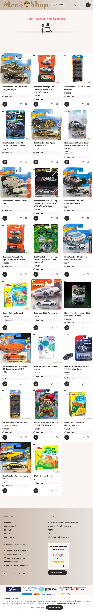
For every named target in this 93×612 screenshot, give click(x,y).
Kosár (7, 533)
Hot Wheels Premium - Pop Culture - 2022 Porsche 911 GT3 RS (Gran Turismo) (45, 203)
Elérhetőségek (11, 562)
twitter (9, 573)
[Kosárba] (4, 104)
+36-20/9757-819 (14, 554)
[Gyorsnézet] (26, 104)
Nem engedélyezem (37, 607)
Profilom (8, 530)
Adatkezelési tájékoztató (59, 526)
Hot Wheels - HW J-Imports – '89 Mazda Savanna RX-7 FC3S (15, 369)
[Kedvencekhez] (20, 104)
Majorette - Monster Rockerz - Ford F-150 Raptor (46, 423)
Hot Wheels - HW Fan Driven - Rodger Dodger (15, 87)
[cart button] (88, 4)
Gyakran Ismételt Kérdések (16, 565)
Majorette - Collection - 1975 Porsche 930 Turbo (77, 314)
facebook (4, 573)
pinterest (14, 573)
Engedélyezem (54, 607)
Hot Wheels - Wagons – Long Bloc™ (15, 477)
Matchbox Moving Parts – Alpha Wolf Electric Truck (13, 258)
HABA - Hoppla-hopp (42, 476)
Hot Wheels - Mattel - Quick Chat (14, 201)
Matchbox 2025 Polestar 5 (45, 313)
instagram (19, 573)
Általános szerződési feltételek (63, 522)
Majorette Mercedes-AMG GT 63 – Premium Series (77, 367)
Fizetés (51, 530)
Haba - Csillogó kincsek (12, 313)
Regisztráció (10, 526)
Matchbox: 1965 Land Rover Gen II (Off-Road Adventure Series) (76, 145)
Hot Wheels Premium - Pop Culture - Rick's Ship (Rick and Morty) (45, 259)
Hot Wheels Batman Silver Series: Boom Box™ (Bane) (14, 144)
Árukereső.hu (30, 590)
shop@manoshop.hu (16, 558)
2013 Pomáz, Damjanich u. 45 (19, 551)
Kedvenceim (9, 537)
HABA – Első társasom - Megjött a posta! (74, 423)
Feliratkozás (57, 573)
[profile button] (81, 4)
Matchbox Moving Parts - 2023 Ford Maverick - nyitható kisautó (44, 89)
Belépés (7, 522)
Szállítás (52, 533)
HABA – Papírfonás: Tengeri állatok (45, 367)
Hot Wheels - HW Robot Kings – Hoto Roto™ (74, 201)
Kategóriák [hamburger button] (59, 5)
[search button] (75, 4)
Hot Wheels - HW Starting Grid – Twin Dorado (75, 258)
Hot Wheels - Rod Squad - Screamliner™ (44, 144)
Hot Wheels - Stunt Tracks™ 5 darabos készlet (15, 423)
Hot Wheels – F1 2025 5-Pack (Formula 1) (77, 87)
